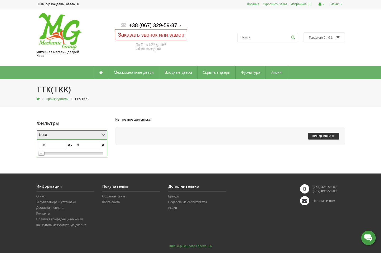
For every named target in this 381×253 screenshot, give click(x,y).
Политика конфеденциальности (59, 219)
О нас (40, 196)
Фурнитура (250, 72)
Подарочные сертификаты (187, 202)
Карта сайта (111, 202)
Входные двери (178, 72)
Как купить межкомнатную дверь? (61, 225)
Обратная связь (114, 196)
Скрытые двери (216, 72)
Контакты (43, 213)
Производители (57, 99)
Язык (336, 4)
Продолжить (323, 136)
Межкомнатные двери (134, 72)
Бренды (174, 196)
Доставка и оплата (50, 208)
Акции (276, 72)
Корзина (253, 4)
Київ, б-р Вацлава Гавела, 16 (190, 246)
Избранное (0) (301, 4)
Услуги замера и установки (56, 202)
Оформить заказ (275, 4)
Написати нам (324, 201)
